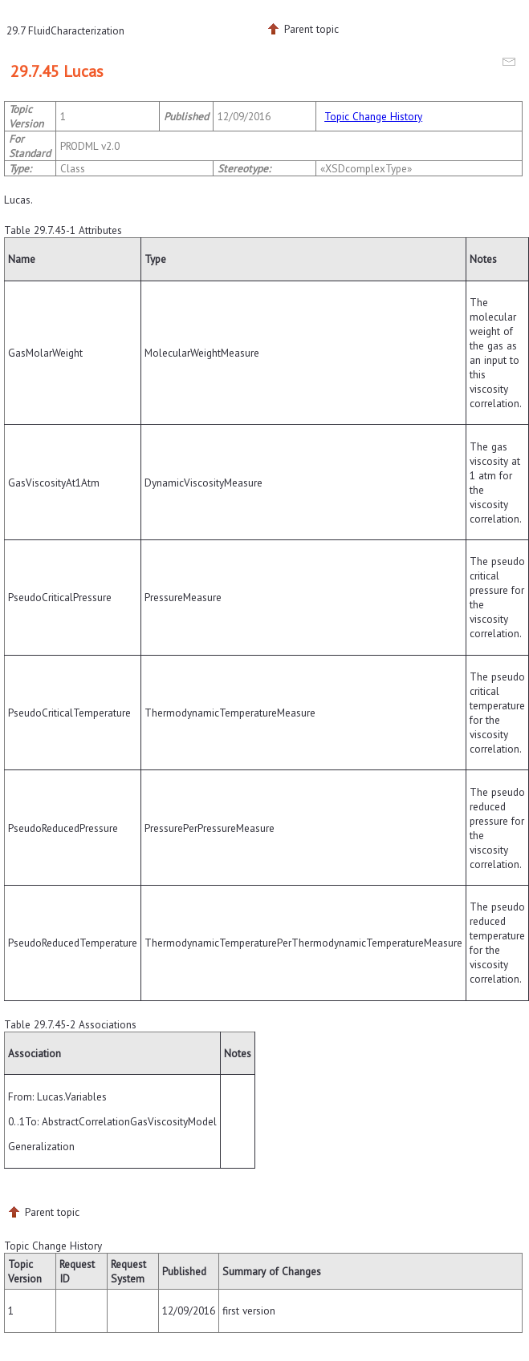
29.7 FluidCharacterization (65, 30)
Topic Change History (373, 116)
